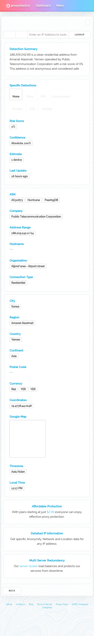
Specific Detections (23, 85)
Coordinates (18, 400)
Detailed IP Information (47, 533)
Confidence (17, 137)
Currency (16, 383)
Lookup (79, 34)
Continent (16, 350)
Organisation (18, 260)
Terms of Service (44, 604)
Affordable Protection (47, 506)
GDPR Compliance (80, 604)
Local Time (17, 482)
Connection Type (21, 277)
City (12, 301)
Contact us (20, 604)
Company (16, 211)
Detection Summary (23, 49)
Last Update (18, 170)
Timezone (16, 466)
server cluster (28, 566)
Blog (31, 604)
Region (14, 317)
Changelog (47, 607)
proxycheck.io (18, 6)
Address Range (20, 227)
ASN (13, 194)
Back (12, 590)
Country (15, 334)
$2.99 (50, 512)
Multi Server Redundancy (47, 560)
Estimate (16, 154)
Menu (60, 5)
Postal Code (18, 367)
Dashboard (43, 5)
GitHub (9, 604)
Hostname (17, 244)
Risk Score (17, 121)
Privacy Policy (62, 604)
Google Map (18, 416)
